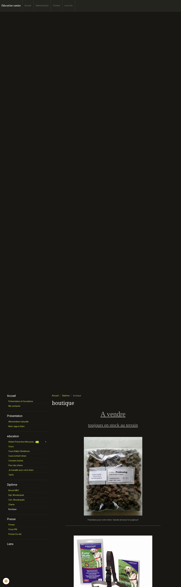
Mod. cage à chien (16, 426)
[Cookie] (6, 581)
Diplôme (66, 395)
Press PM (12, 529)
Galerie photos (42, 5)
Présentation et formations (20, 401)
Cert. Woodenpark (16, 500)
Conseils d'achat (15, 461)
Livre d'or (69, 5)
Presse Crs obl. (15, 534)
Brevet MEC (13, 490)
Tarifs (11, 475)
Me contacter (14, 406)
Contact (56, 5)
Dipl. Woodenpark (16, 495)
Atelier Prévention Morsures (23, 442)
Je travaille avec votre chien (20, 470)
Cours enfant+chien (17, 456)
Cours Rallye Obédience (19, 451)
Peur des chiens (15, 465)
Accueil (28, 5)
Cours (11, 446)
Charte (11, 504)
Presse (11, 525)
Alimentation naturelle (18, 421)
